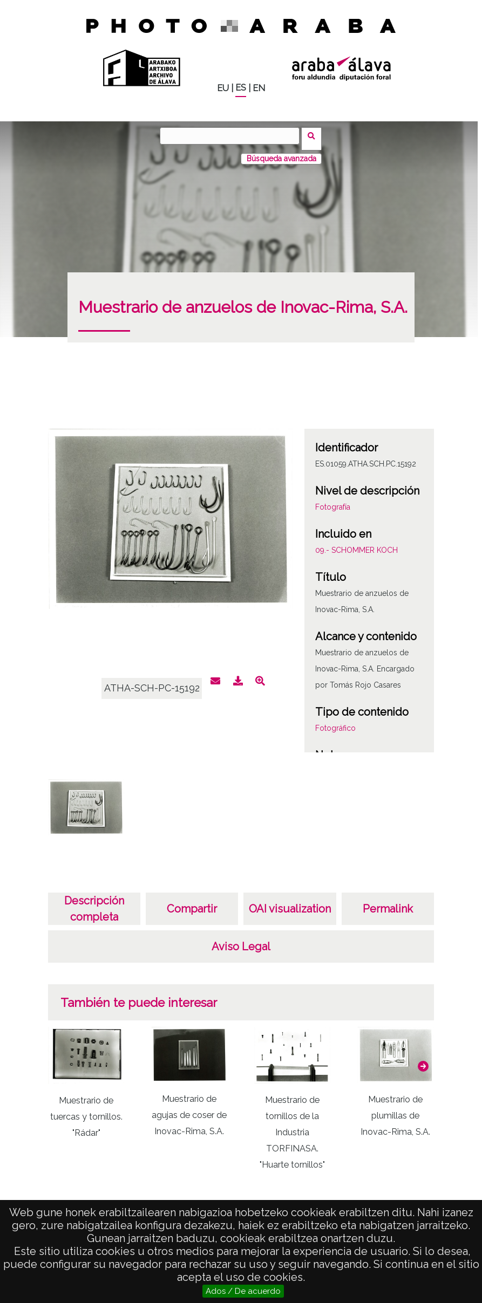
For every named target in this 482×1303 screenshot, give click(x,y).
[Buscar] (233, 136)
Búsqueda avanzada (281, 152)
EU (223, 88)
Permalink (388, 902)
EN (259, 88)
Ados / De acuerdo (243, 1291)
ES (240, 88)
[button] (423, 1060)
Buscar (315, 135)
